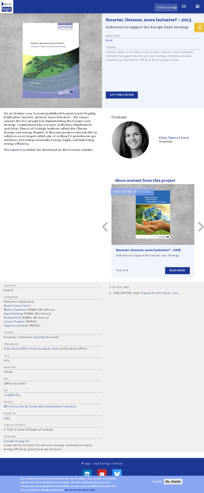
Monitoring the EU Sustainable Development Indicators (40, 406)
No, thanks (173, 481)
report (14, 150)
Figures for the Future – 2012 (159, 293)
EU (28, 441)
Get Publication (122, 95)
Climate (9, 441)
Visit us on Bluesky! (117, 474)
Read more (177, 270)
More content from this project (145, 180)
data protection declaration (80, 490)
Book (109, 40)
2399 (7, 418)
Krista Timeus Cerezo (17, 305)
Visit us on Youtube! (102, 474)
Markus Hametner (15, 309)
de (184, 6)
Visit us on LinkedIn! (87, 474)
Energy (19, 441)
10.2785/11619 (12, 395)
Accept (156, 481)
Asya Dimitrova (13, 313)
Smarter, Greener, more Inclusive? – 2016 (148, 250)
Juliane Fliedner (14, 321)
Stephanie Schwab (16, 325)
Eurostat (40, 337)
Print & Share (199, 27)
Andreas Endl (12, 317)
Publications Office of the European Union (32, 348)
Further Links (119, 287)
